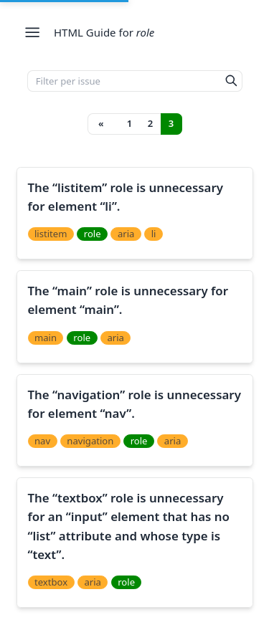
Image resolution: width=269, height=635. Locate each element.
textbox (50, 582)
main (45, 337)
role (92, 233)
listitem (50, 233)
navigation (90, 440)
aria (126, 233)
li (153, 233)
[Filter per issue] (124, 81)
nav (42, 440)
